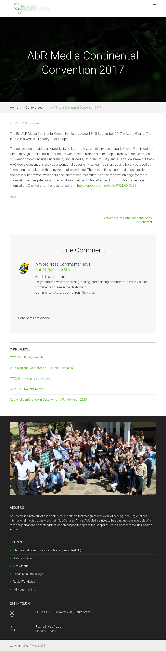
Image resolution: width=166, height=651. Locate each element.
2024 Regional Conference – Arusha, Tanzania (41, 368)
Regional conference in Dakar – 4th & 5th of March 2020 (48, 399)
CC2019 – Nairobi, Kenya (26, 389)
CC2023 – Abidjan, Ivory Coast (30, 378)
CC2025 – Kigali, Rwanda (26, 357)
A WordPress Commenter (58, 264)
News (13, 196)
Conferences (34, 107)
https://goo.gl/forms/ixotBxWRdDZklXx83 (106, 186)
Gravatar (88, 292)
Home (14, 107)
